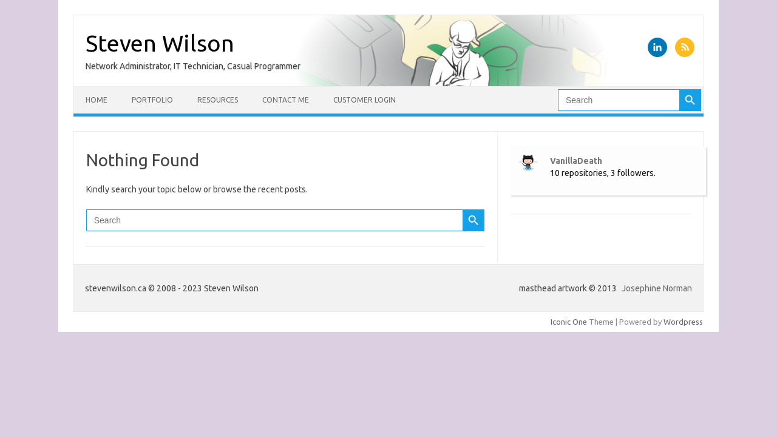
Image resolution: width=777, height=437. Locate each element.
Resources (217, 100)
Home (96, 100)
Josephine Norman (657, 288)
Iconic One (569, 321)
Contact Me (285, 100)
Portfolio (152, 100)
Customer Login (364, 100)
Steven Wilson (160, 43)
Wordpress (683, 321)
